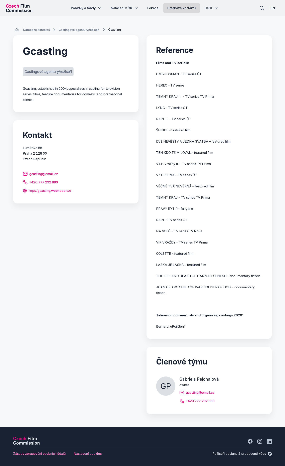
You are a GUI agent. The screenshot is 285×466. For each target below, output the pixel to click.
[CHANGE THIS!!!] (17, 30)
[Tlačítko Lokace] (153, 8)
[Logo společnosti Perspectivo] (26, 443)
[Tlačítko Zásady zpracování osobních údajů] (39, 453)
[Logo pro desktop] (19, 8)
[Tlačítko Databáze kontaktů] (181, 8)
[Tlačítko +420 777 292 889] (40, 183)
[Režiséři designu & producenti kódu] (242, 453)
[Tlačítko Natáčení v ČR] (124, 8)
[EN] (273, 8)
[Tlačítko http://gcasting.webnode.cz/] (47, 191)
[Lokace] (36, 30)
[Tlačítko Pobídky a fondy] (86, 8)
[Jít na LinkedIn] (269, 441)
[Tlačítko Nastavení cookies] (88, 453)
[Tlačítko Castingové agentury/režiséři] (48, 71)
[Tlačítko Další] (211, 8)
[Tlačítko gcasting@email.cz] (40, 174)
